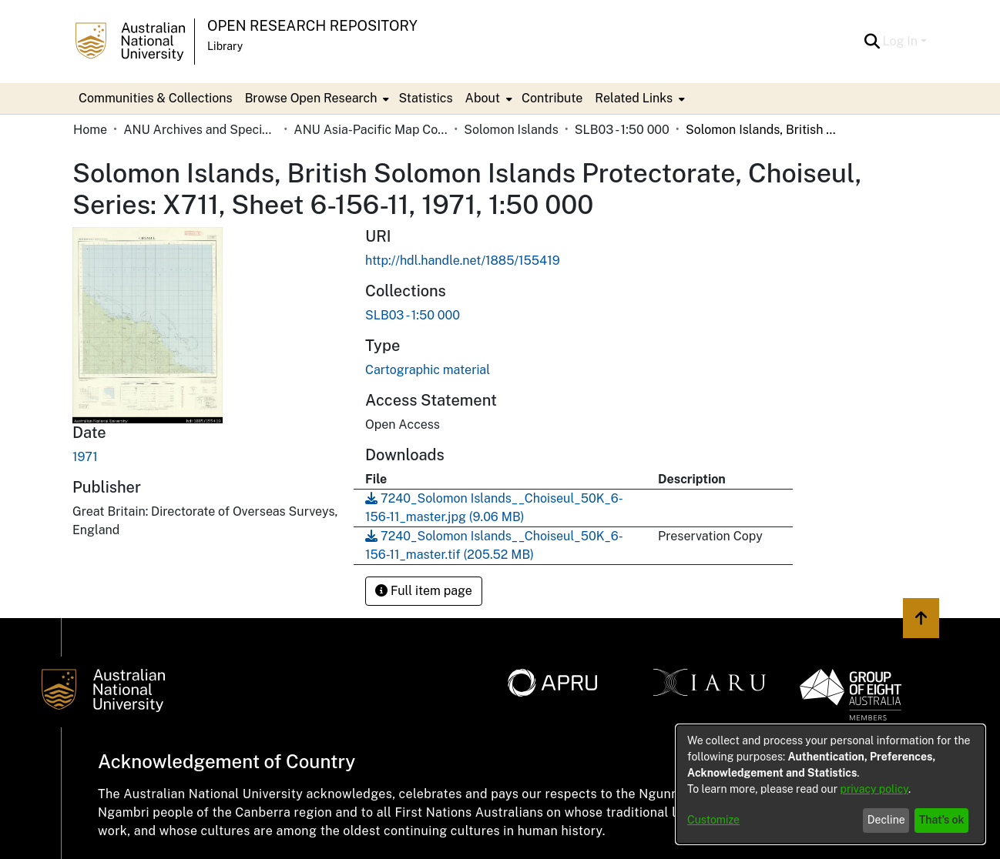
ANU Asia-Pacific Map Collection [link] (371, 129)
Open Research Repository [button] (312, 26)
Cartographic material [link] (427, 370)
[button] (872, 41)
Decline (886, 820)
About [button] (482, 98)
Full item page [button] (423, 590)
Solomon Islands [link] (511, 129)
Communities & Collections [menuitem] (156, 98)
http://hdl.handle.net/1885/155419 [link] (462, 260)
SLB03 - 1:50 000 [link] (622, 129)
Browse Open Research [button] (311, 98)
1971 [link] (85, 457)
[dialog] (830, 784)
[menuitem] (316, 98)
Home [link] (90, 129)
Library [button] (225, 46)
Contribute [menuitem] (552, 98)
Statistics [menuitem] (425, 98)
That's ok (942, 820)
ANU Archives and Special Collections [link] (200, 129)
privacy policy (874, 789)
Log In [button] (902, 41)
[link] (412, 315)
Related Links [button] (634, 98)
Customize (713, 820)
